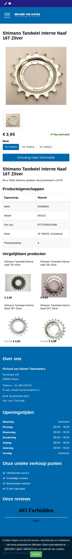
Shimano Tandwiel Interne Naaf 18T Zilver (19, 307)
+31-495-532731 (22, 385)
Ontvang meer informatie (36, 157)
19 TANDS (45, 147)
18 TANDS (28, 147)
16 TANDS (11, 147)
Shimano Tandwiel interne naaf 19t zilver (19, 263)
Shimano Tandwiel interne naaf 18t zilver (55, 263)
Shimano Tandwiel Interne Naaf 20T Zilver (55, 307)
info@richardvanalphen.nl (25, 390)
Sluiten (36, 554)
